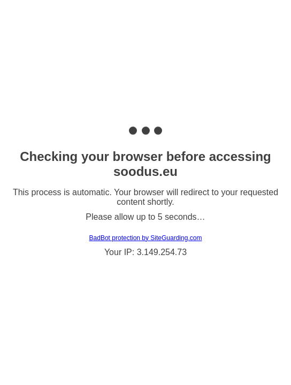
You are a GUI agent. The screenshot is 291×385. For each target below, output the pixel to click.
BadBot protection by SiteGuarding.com (145, 238)
